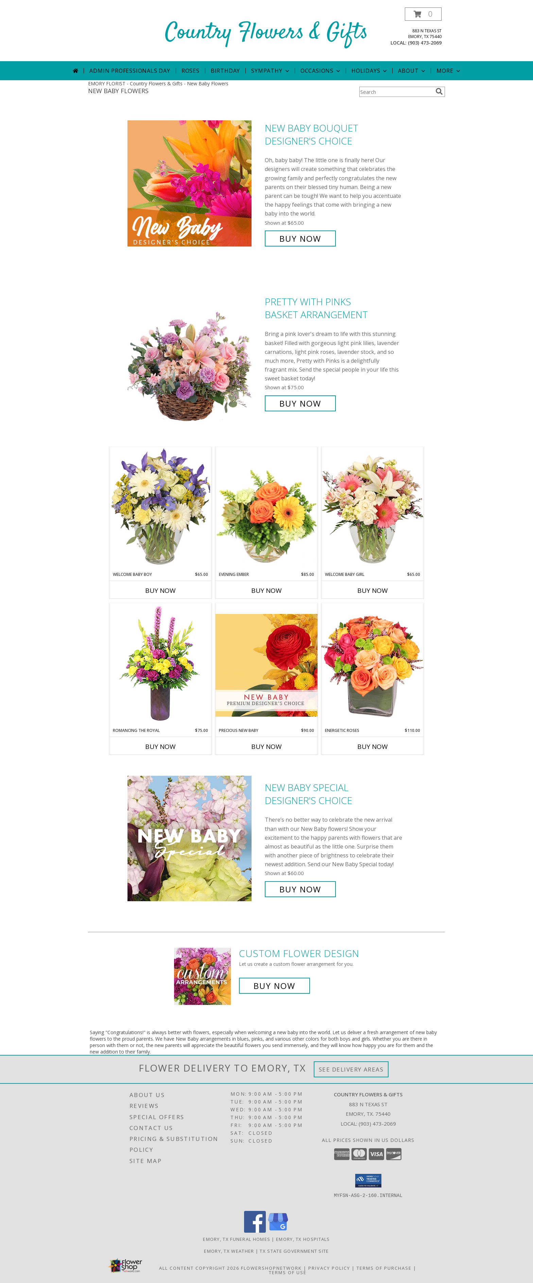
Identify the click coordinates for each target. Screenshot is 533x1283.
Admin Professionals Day (129, 70)
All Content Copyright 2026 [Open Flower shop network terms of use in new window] (199, 1268)
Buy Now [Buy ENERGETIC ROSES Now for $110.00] (372, 746)
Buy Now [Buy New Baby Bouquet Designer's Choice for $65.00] (300, 238)
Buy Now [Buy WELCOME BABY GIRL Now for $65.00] (372, 590)
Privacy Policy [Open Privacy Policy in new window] (329, 1268)
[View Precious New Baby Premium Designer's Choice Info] (266, 665)
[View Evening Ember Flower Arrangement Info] (266, 509)
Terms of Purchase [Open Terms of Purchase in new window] (384, 1268)
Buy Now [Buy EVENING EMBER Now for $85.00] (266, 590)
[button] (423, 14)
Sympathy (270, 70)
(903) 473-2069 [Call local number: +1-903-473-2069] (425, 42)
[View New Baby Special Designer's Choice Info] (194, 838)
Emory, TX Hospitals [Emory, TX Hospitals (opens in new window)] (303, 1239)
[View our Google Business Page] (278, 1231)
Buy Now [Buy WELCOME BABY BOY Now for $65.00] (160, 590)
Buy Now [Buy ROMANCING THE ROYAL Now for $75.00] (160, 746)
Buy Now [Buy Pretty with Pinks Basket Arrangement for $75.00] (300, 403)
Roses (191, 70)
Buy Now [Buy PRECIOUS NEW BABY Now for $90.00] (266, 746)
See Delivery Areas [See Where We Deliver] (351, 1069)
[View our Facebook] (255, 1231)
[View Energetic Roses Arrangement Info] (373, 665)
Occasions (321, 70)
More (448, 70)
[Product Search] (396, 92)
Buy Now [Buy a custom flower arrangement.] (274, 985)
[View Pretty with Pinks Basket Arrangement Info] (194, 352)
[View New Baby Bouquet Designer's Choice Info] (194, 183)
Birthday (225, 70)
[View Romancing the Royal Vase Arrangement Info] (160, 665)
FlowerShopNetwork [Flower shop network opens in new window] (271, 1268)
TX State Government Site (294, 1251)
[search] (439, 91)
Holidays (369, 70)
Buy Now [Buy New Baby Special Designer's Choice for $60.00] (300, 889)
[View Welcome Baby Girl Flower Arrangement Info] (373, 509)
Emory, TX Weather (229, 1251)
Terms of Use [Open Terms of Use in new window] (288, 1272)
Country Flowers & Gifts (266, 33)
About (412, 70)
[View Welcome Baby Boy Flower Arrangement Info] (160, 509)
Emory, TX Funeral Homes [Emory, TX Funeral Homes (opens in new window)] (236, 1239)
